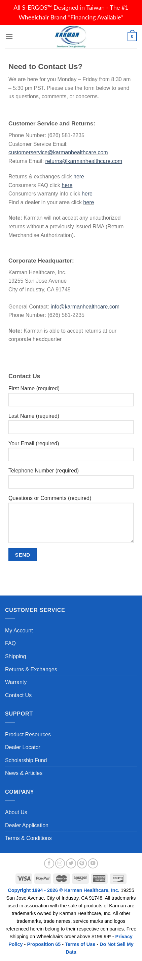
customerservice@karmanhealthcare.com (58, 152)
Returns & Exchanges (31, 669)
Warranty (16, 682)
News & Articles (23, 773)
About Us (16, 812)
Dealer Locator (22, 747)
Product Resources (28, 734)
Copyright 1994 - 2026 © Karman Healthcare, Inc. (64, 890)
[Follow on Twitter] (71, 863)
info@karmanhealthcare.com (84, 306)
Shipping (15, 656)
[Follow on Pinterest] (82, 863)
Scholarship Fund (26, 760)
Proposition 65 (44, 944)
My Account (19, 630)
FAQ (10, 643)
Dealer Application (26, 825)
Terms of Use (80, 944)
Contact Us (18, 695)
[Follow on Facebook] (49, 863)
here (78, 176)
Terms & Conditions (28, 838)
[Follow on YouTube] (93, 863)
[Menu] (9, 36)
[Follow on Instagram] (60, 863)
